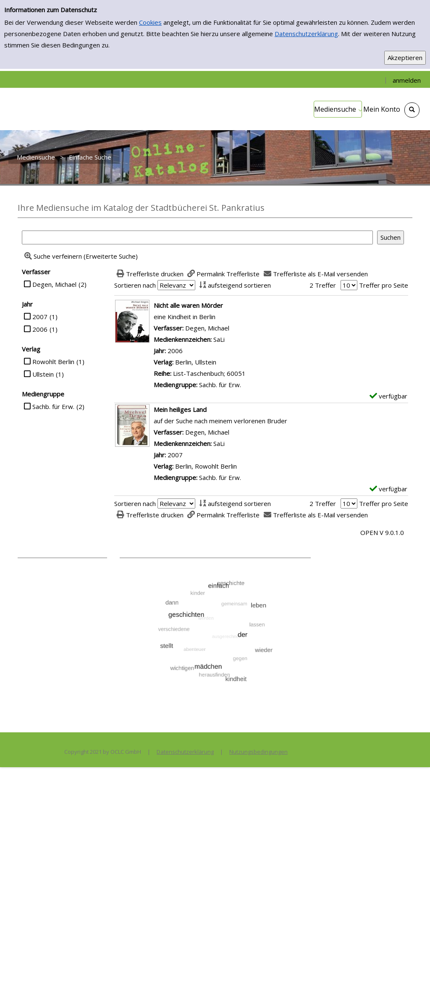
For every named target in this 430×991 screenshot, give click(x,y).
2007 (39, 316)
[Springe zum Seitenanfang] (411, 972)
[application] (338, 109)
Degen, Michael (54, 284)
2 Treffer (322, 285)
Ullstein (43, 374)
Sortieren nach (135, 285)
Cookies (150, 22)
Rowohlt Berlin (53, 361)
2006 (39, 329)
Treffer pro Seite (383, 285)
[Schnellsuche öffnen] (412, 110)
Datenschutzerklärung (306, 33)
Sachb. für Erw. (53, 406)
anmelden (407, 80)
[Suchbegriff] (197, 237)
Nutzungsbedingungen (258, 751)
